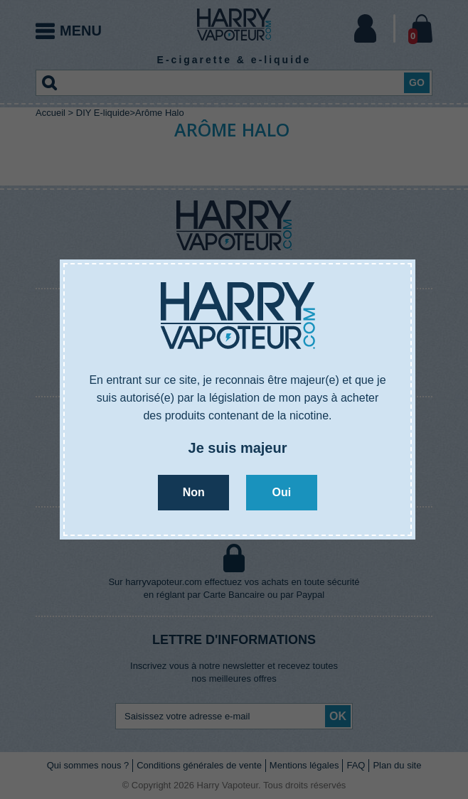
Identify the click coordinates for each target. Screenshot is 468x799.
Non (194, 492)
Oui (281, 492)
